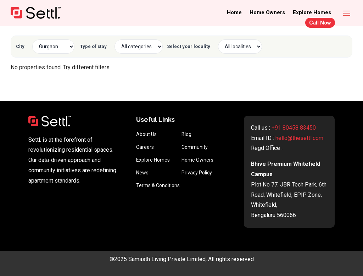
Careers (145, 147)
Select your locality (188, 46)
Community (195, 147)
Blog (186, 134)
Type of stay (93, 46)
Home (234, 13)
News (142, 172)
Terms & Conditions (158, 185)
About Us (146, 134)
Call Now (320, 23)
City (20, 46)
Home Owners (267, 13)
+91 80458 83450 (294, 127)
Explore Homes (312, 13)
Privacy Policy (197, 172)
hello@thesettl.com (299, 138)
